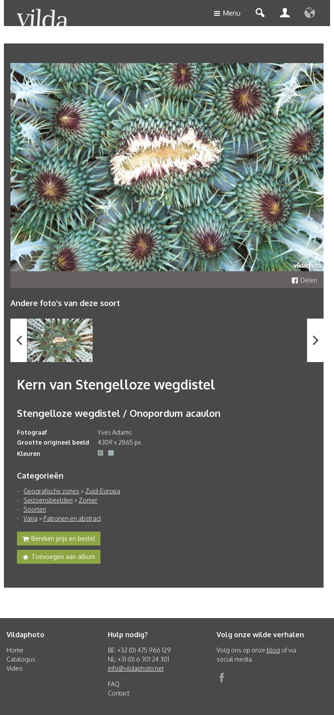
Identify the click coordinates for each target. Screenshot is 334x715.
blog (273, 650)
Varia (30, 518)
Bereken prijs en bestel (58, 539)
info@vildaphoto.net (136, 668)
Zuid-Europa (102, 491)
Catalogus (21, 659)
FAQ (114, 684)
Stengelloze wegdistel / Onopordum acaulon (118, 413)
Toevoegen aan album (58, 557)
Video (15, 668)
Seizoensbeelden (48, 500)
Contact (118, 693)
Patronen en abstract (72, 518)
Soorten (34, 509)
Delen (304, 280)
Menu (227, 14)
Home (15, 650)
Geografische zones (51, 491)
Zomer (88, 500)
